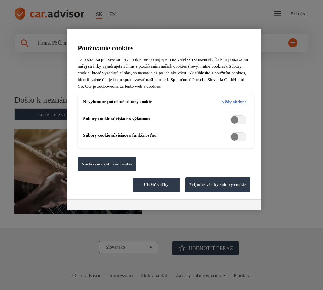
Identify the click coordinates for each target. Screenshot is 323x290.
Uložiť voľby (156, 184)
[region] (164, 119)
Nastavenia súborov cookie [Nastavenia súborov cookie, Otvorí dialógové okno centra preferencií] (107, 164)
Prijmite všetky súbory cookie (217, 184)
